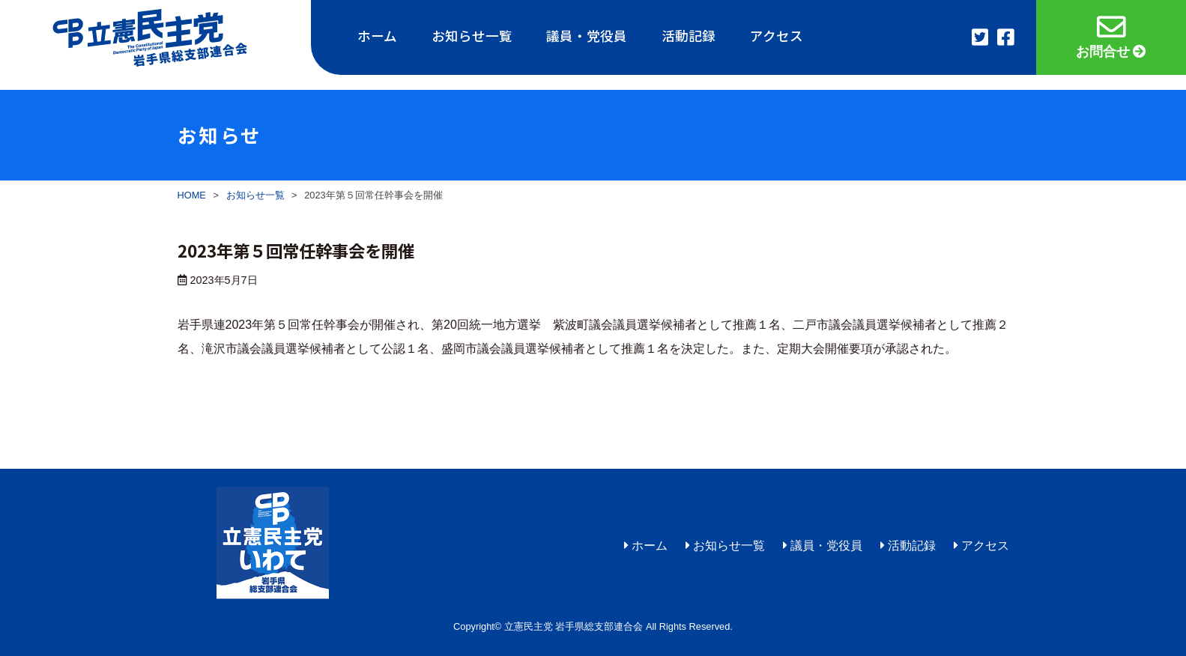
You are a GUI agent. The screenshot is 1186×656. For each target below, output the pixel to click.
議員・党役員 (586, 35)
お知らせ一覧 (472, 35)
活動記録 (688, 35)
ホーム (377, 35)
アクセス (776, 35)
